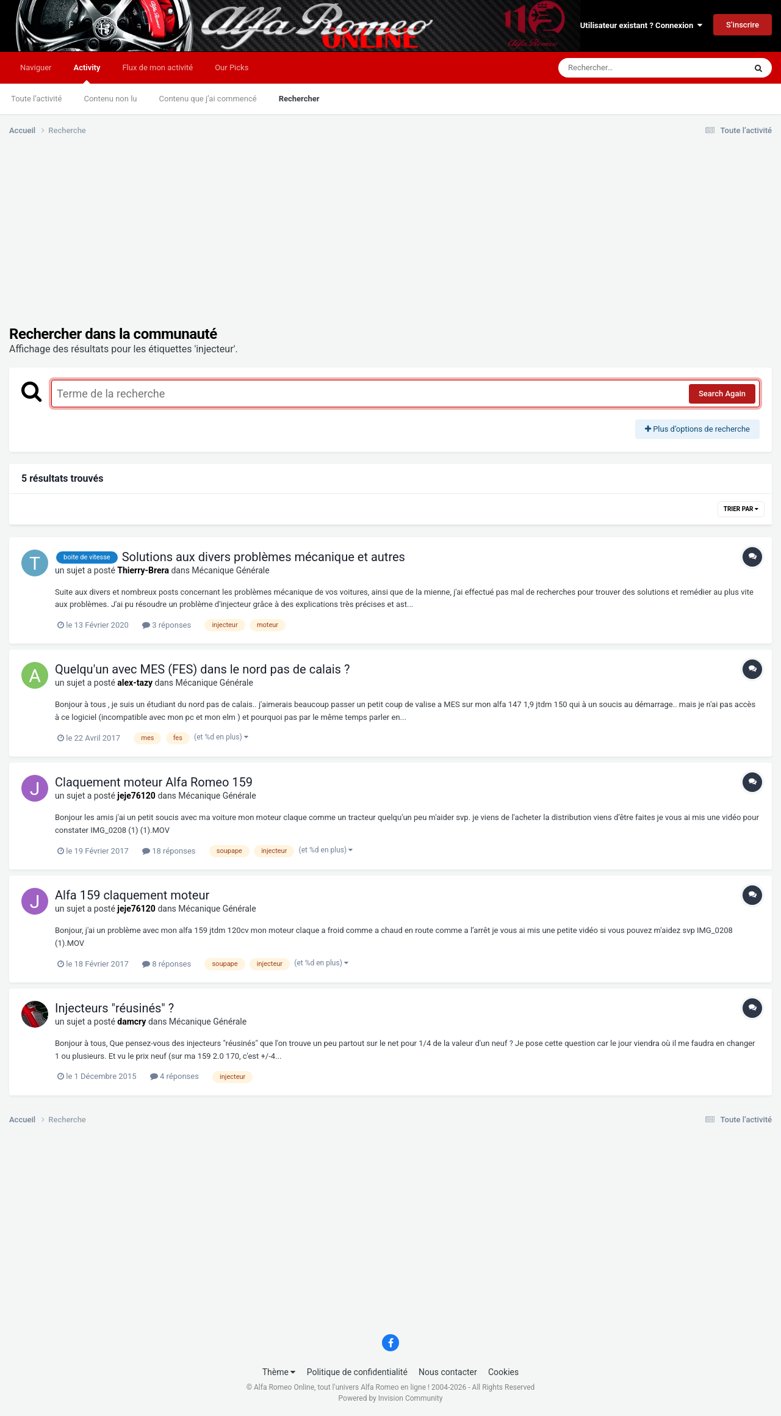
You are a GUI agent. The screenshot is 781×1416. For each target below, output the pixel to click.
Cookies (503, 1372)
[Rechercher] (618, 68)
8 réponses (166, 963)
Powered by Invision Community (391, 1398)
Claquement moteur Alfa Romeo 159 (154, 782)
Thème (279, 1372)
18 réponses (168, 850)
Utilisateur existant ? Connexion (641, 25)
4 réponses (174, 1076)
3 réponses (166, 625)
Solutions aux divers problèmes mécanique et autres (263, 557)
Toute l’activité (36, 98)
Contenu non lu (110, 98)
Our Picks (231, 67)
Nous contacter (448, 1372)
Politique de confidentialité (357, 1372)
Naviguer (35, 67)
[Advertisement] (231, 239)
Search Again (722, 393)
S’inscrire (742, 24)
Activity (86, 73)
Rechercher (299, 98)
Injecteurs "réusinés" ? (114, 1008)
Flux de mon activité (157, 67)
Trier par (741, 509)
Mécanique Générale (230, 570)
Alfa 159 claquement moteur (132, 895)
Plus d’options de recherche (697, 429)
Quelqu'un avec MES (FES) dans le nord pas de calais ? (202, 669)
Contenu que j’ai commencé (208, 98)
